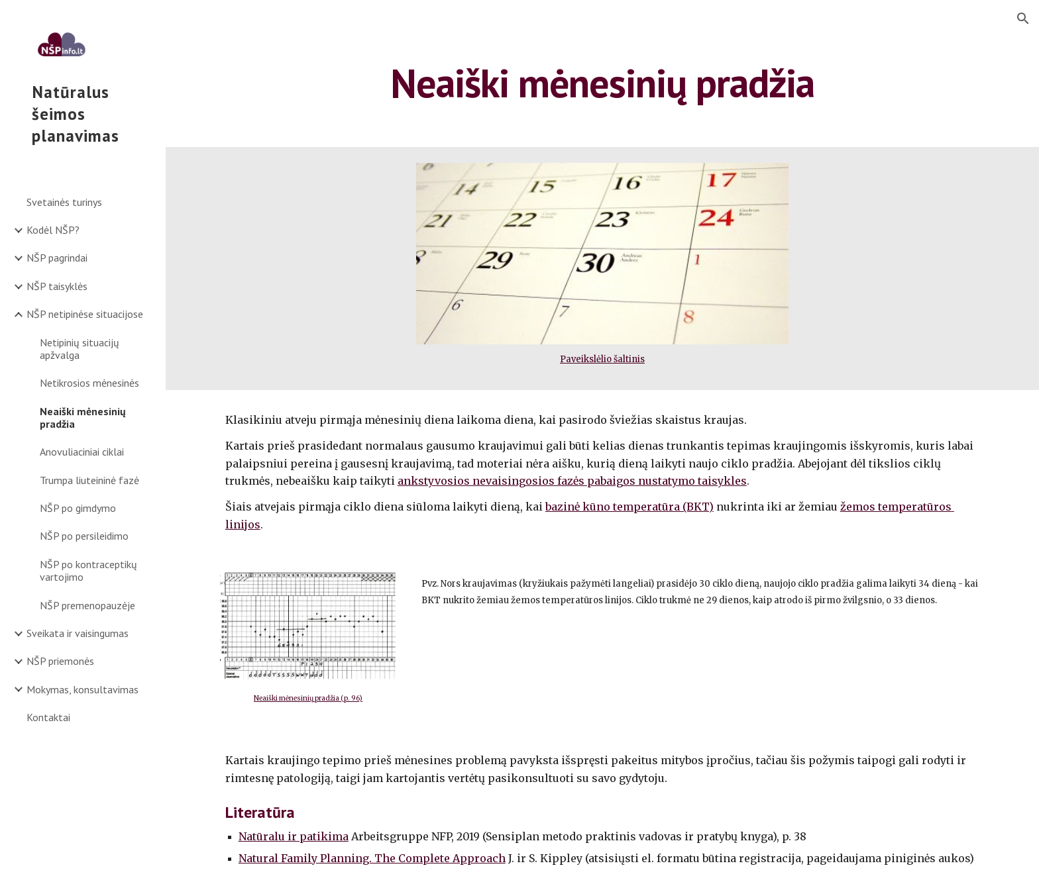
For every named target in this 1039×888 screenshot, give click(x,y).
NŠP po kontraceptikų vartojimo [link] (88, 570)
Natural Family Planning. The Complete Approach (372, 858)
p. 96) (353, 698)
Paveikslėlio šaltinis (602, 359)
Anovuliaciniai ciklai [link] (82, 451)
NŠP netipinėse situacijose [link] (85, 314)
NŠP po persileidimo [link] (84, 535)
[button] (1023, 18)
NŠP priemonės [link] (60, 660)
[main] (602, 83)
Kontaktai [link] (48, 717)
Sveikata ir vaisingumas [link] (78, 633)
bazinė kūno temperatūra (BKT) (629, 506)
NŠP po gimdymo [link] (78, 508)
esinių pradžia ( (319, 698)
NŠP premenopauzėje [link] (87, 605)
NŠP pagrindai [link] (57, 257)
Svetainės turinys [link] (64, 202)
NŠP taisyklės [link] (57, 286)
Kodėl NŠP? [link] (53, 229)
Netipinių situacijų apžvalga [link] (79, 349)
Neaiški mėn (274, 698)
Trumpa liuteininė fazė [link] (89, 480)
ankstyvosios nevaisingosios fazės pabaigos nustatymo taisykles (572, 480)
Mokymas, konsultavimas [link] (82, 689)
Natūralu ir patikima (294, 836)
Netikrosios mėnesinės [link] (89, 382)
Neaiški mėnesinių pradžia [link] (83, 417)
